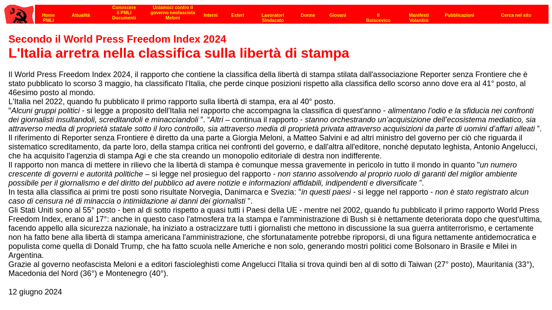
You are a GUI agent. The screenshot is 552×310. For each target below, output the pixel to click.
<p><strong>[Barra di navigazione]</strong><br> (276, 12)
